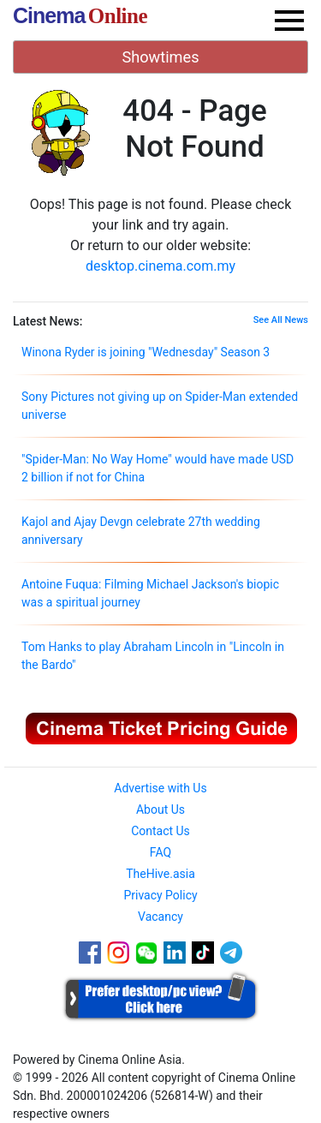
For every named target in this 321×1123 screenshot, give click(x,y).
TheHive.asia (160, 874)
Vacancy (160, 916)
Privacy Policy (160, 895)
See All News (280, 320)
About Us (160, 809)
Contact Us (160, 831)
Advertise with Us (160, 788)
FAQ (160, 852)
